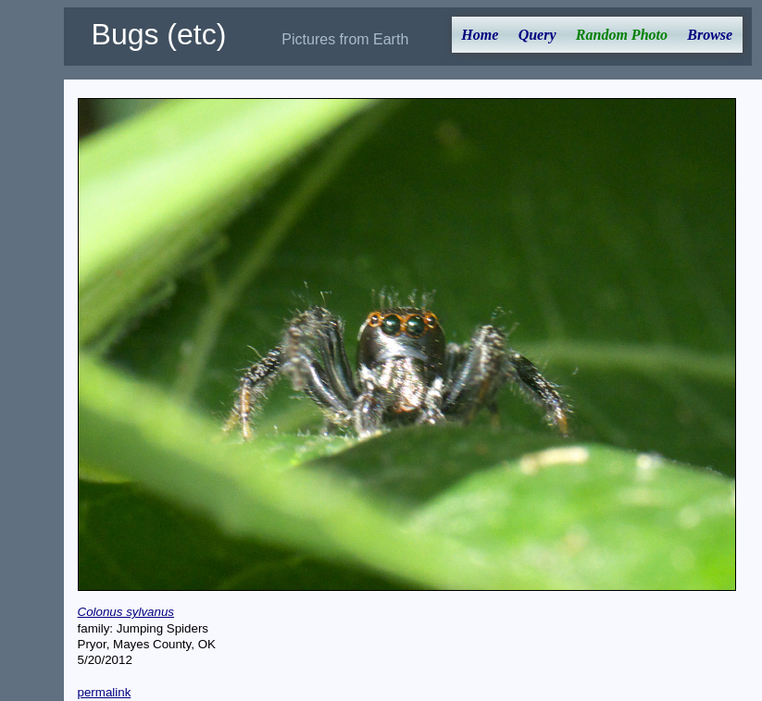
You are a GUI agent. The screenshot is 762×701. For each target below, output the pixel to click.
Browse (709, 35)
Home (479, 35)
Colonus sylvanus (126, 612)
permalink (104, 692)
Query (537, 35)
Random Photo (622, 35)
